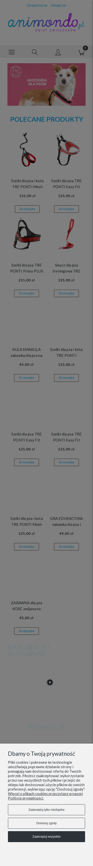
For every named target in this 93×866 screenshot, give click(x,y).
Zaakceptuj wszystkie (46, 836)
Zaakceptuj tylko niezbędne (46, 810)
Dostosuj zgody (46, 823)
